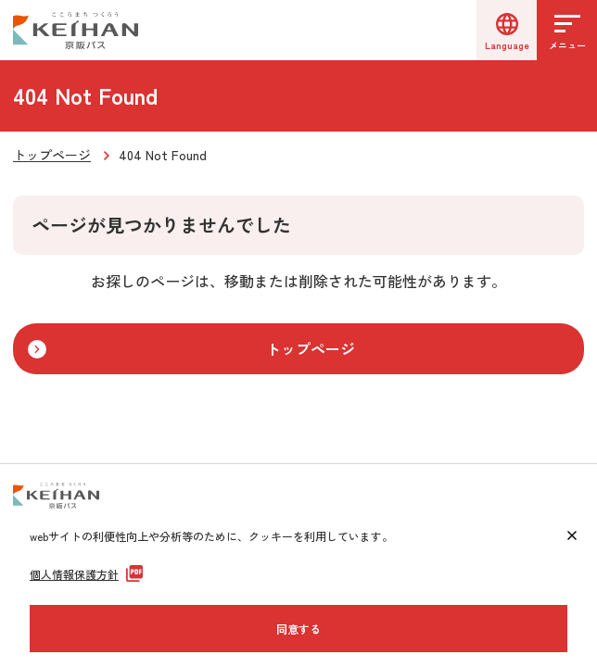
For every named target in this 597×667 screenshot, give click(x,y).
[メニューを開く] (567, 30)
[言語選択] (506, 30)
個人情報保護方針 (74, 574)
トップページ (52, 154)
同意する (298, 628)
